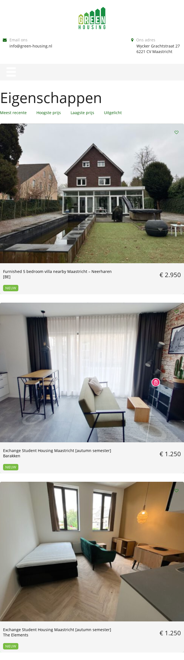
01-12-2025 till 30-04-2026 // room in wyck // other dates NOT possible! (27, 479)
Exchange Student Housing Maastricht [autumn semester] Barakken (91, 181)
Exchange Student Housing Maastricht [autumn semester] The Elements (155, 181)
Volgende (122, 538)
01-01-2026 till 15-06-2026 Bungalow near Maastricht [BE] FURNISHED (90, 381)
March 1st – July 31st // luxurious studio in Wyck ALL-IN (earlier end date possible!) (152, 281)
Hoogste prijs (48, 112)
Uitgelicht (113, 112)
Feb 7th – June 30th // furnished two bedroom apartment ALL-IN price (25, 381)
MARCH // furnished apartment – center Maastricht (21, 278)
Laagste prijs (82, 112)
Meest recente (13, 112)
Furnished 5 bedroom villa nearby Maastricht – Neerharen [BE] (27, 181)
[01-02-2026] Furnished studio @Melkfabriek (151, 378)
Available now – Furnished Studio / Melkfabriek (90, 275)
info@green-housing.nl (30, 46)
